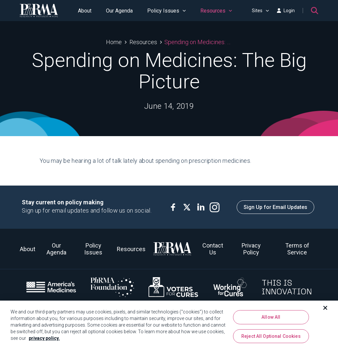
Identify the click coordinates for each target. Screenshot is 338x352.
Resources (216, 11)
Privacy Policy (251, 249)
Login (286, 10)
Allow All (270, 320)
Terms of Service (297, 249)
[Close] (325, 310)
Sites (260, 10)
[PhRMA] (39, 10)
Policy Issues (166, 11)
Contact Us (212, 249)
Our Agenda (119, 11)
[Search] (314, 10)
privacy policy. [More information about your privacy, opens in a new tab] (44, 341)
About (84, 11)
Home (114, 42)
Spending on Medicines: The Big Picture (198, 42)
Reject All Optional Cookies (271, 338)
